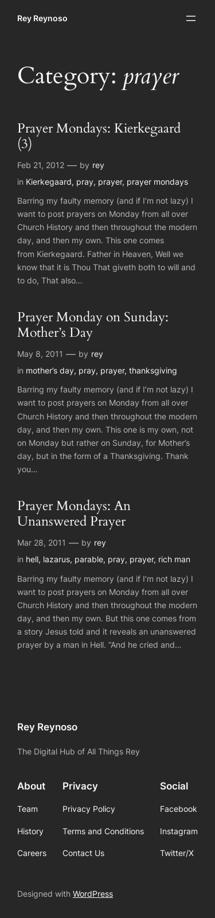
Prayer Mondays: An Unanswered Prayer (74, 514)
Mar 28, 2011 (41, 542)
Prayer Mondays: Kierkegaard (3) (99, 136)
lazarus (56, 559)
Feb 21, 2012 (40, 165)
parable (89, 559)
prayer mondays (157, 181)
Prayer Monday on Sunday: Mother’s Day (93, 325)
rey (98, 165)
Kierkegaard (49, 181)
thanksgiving (153, 370)
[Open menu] (191, 18)
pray (84, 181)
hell (32, 559)
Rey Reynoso (42, 18)
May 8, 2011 (40, 354)
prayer (110, 181)
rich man (174, 559)
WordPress (93, 893)
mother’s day (50, 370)
